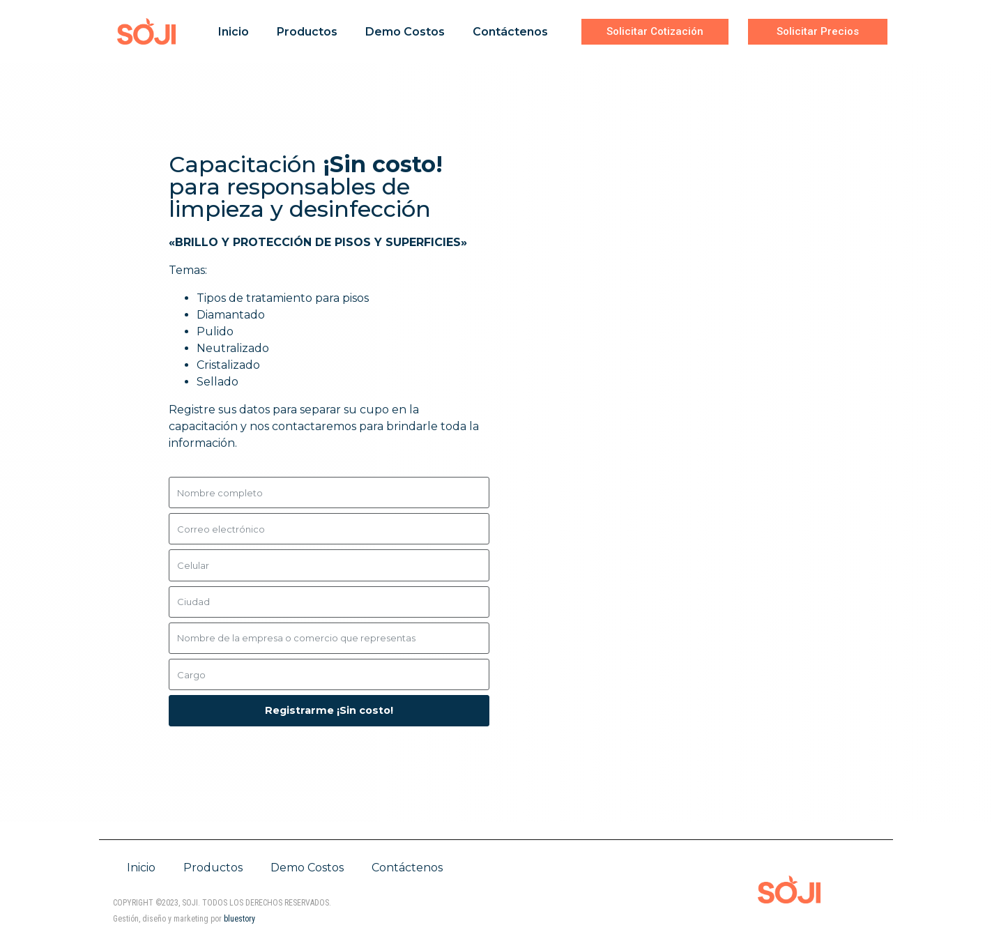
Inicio (233, 31)
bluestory (239, 919)
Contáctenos (510, 31)
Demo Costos (405, 31)
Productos (307, 31)
